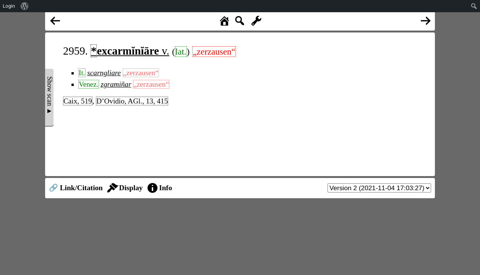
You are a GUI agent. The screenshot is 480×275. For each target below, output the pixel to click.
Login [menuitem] (9, 6)
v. (130, 50)
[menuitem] (24, 6)
